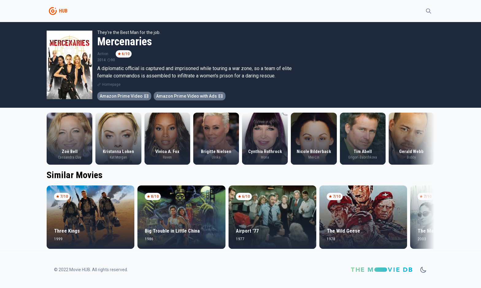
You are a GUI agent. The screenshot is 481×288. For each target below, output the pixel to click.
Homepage (111, 84)
